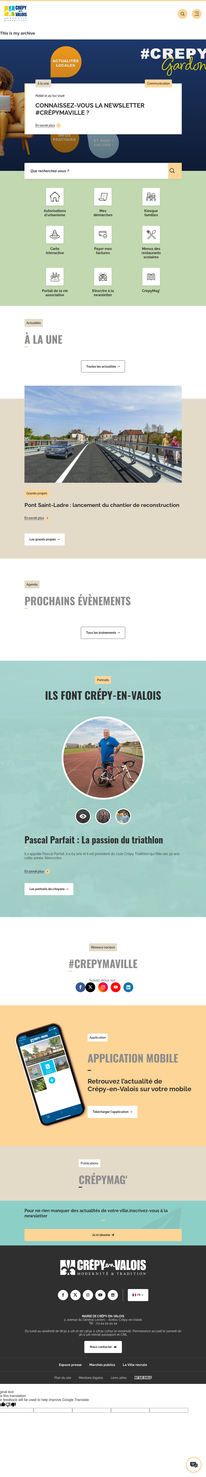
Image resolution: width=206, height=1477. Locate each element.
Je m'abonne (103, 1235)
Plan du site (62, 1378)
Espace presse (70, 1365)
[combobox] (138, 1295)
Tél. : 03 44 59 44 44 (103, 1323)
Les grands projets (44, 539)
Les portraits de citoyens (48, 889)
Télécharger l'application (112, 1112)
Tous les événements (103, 632)
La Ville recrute (135, 1365)
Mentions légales (91, 1378)
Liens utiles (119, 1378)
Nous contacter (103, 1347)
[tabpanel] (103, 105)
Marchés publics (102, 1365)
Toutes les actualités (103, 366)
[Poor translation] (10, 1405)
